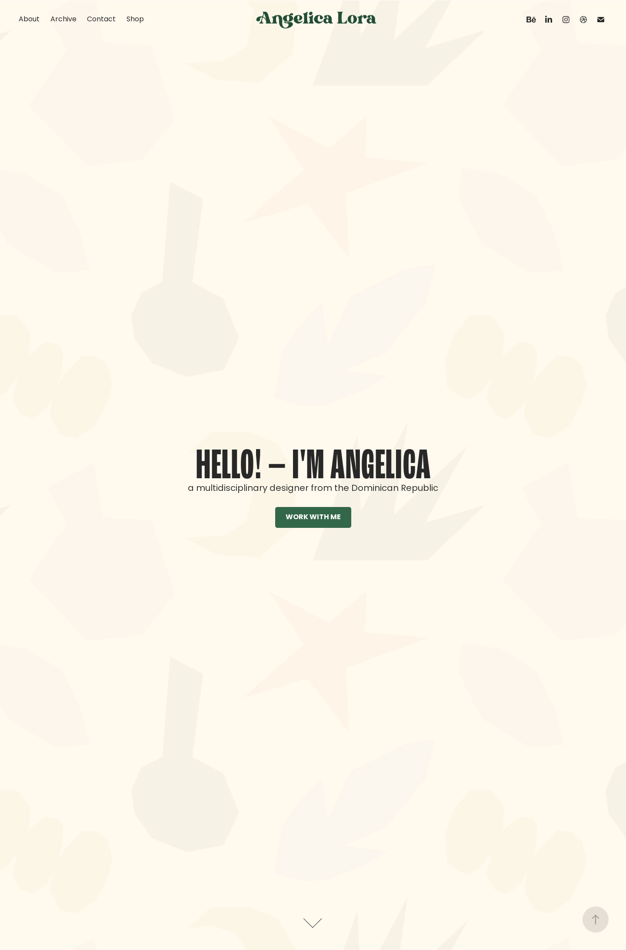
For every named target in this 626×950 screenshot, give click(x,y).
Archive (63, 19)
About (29, 19)
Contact (101, 19)
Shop (135, 19)
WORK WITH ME (313, 517)
